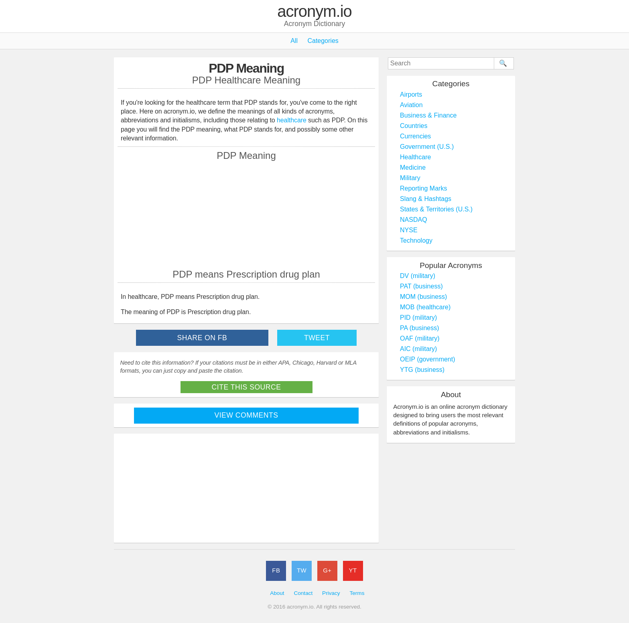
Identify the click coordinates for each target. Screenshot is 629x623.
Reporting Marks (423, 188)
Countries (413, 125)
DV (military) (417, 275)
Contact (303, 593)
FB (276, 570)
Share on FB (202, 338)
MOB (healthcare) (425, 307)
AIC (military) (418, 348)
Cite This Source (246, 387)
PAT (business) (421, 286)
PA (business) (419, 328)
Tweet (317, 338)
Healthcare (415, 157)
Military (410, 178)
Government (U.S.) (427, 146)
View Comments (246, 415)
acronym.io (314, 11)
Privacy (331, 593)
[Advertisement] (246, 214)
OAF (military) (420, 338)
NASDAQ (413, 219)
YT (353, 570)
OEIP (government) (427, 359)
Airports (411, 94)
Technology (416, 240)
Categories (322, 40)
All (294, 40)
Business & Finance (428, 115)
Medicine (413, 167)
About (277, 593)
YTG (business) (422, 369)
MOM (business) (423, 296)
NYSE (409, 230)
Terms (356, 593)
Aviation (411, 104)
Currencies (415, 136)
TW (301, 570)
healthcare (291, 120)
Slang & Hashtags (425, 198)
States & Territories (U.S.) (436, 209)
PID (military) (418, 317)
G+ (327, 570)
